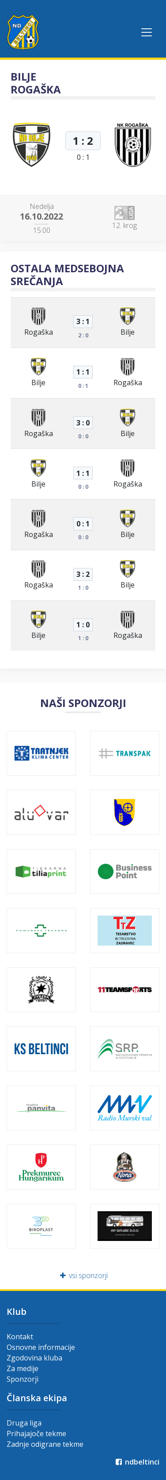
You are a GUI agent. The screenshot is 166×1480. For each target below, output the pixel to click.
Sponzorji (22, 1379)
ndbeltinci (136, 1462)
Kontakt (20, 1336)
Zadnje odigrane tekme (45, 1444)
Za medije (22, 1368)
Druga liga (24, 1423)
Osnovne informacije (41, 1347)
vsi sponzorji (83, 1275)
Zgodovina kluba (34, 1358)
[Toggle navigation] (146, 32)
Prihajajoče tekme (36, 1433)
